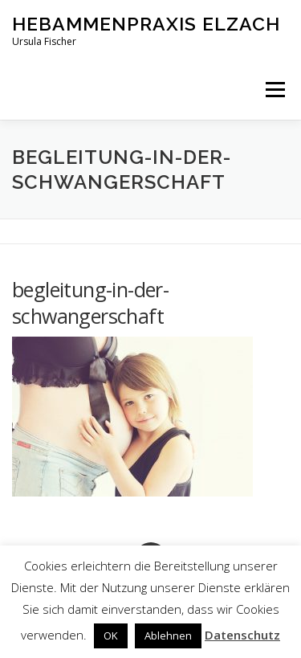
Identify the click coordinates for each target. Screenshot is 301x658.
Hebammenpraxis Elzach (146, 24)
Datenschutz (242, 635)
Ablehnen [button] (168, 635)
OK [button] (111, 635)
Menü (274, 89)
